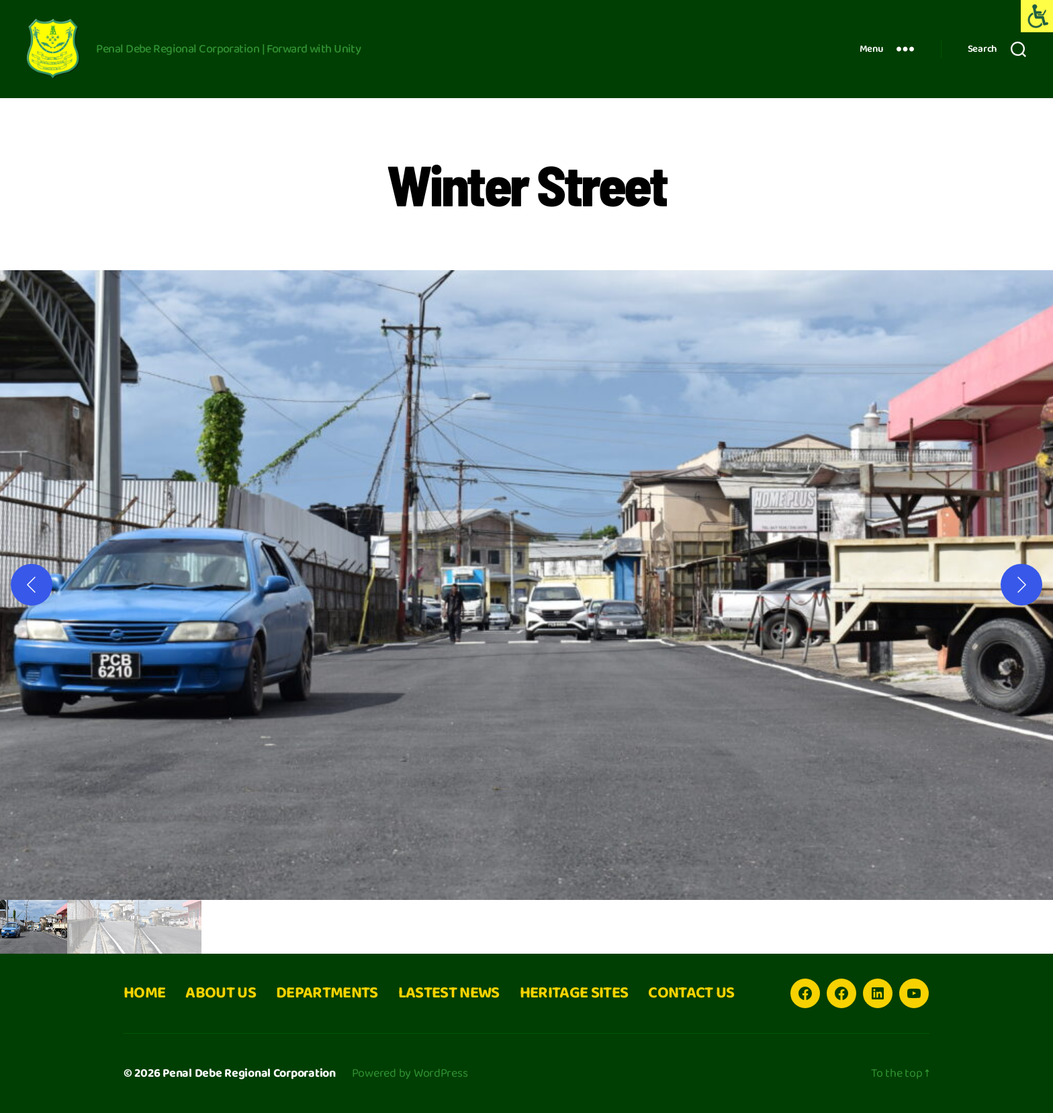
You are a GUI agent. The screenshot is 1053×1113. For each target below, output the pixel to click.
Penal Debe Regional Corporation (249, 1073)
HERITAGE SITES (574, 993)
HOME (144, 993)
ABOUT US (220, 993)
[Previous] (31, 585)
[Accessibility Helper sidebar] (1037, 16)
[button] (526, 585)
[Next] (1021, 585)
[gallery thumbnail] (33, 927)
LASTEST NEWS (449, 993)
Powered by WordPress (410, 1073)
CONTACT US (691, 993)
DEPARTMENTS (327, 993)
